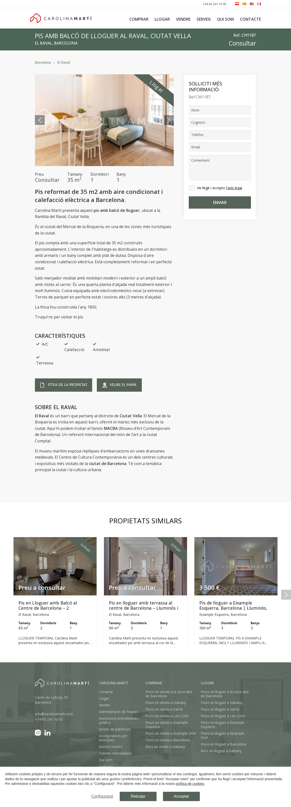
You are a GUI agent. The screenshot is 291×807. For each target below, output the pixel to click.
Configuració (102, 796)
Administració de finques (118, 712)
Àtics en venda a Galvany (165, 746)
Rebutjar (138, 796)
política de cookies (190, 784)
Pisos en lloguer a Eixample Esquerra (222, 724)
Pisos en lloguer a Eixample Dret (222, 735)
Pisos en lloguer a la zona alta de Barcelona (224, 693)
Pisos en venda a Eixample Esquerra (167, 724)
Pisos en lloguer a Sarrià (220, 709)
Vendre (183, 19)
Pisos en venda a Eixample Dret (171, 733)
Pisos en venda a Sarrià (164, 709)
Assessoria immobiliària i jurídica (118, 720)
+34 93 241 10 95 (214, 4)
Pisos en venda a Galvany (166, 702)
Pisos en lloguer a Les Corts (223, 716)
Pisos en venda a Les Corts (167, 716)
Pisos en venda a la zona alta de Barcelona (169, 693)
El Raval (63, 62)
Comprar (138, 19)
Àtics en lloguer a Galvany (221, 750)
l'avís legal (234, 188)
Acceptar (181, 796)
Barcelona (43, 62)
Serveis (204, 19)
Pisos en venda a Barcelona (168, 740)
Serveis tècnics (110, 747)
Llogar (162, 19)
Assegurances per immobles (113, 738)
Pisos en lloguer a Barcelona (223, 744)
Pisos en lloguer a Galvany (222, 702)
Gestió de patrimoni (115, 729)
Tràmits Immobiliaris (115, 753)
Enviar (220, 202)
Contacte (250, 19)
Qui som (225, 19)
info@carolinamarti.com (54, 714)
